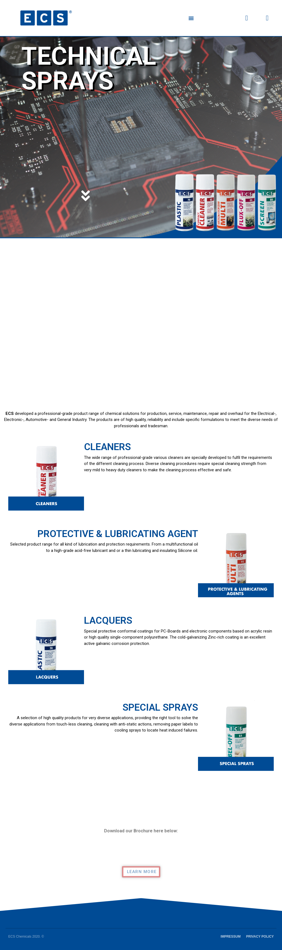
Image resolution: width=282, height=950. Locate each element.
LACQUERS (108, 620)
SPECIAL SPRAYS (160, 707)
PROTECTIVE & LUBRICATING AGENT (117, 534)
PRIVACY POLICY (260, 936)
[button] (191, 18)
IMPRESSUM (231, 936)
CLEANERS (107, 447)
